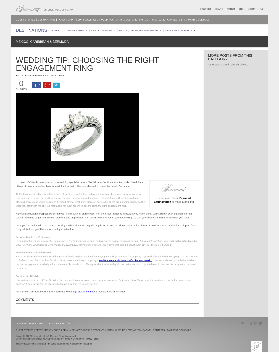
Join (241, 9)
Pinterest (255, 323)
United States (75, 30)
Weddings (107, 19)
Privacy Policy (91, 339)
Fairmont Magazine (152, 19)
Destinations (46, 19)
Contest (205, 9)
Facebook (246, 323)
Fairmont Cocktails (196, 19)
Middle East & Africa (178, 30)
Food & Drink (66, 19)
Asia (93, 30)
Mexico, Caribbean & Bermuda (138, 30)
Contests (173, 19)
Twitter (242, 323)
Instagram (260, 323)
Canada (55, 30)
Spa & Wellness (88, 19)
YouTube (251, 323)
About (231, 9)
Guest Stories (25, 19)
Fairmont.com (28, 8)
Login (252, 9)
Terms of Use (70, 339)
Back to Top (63, 323)
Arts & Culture (126, 19)
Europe (107, 30)
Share (219, 9)
